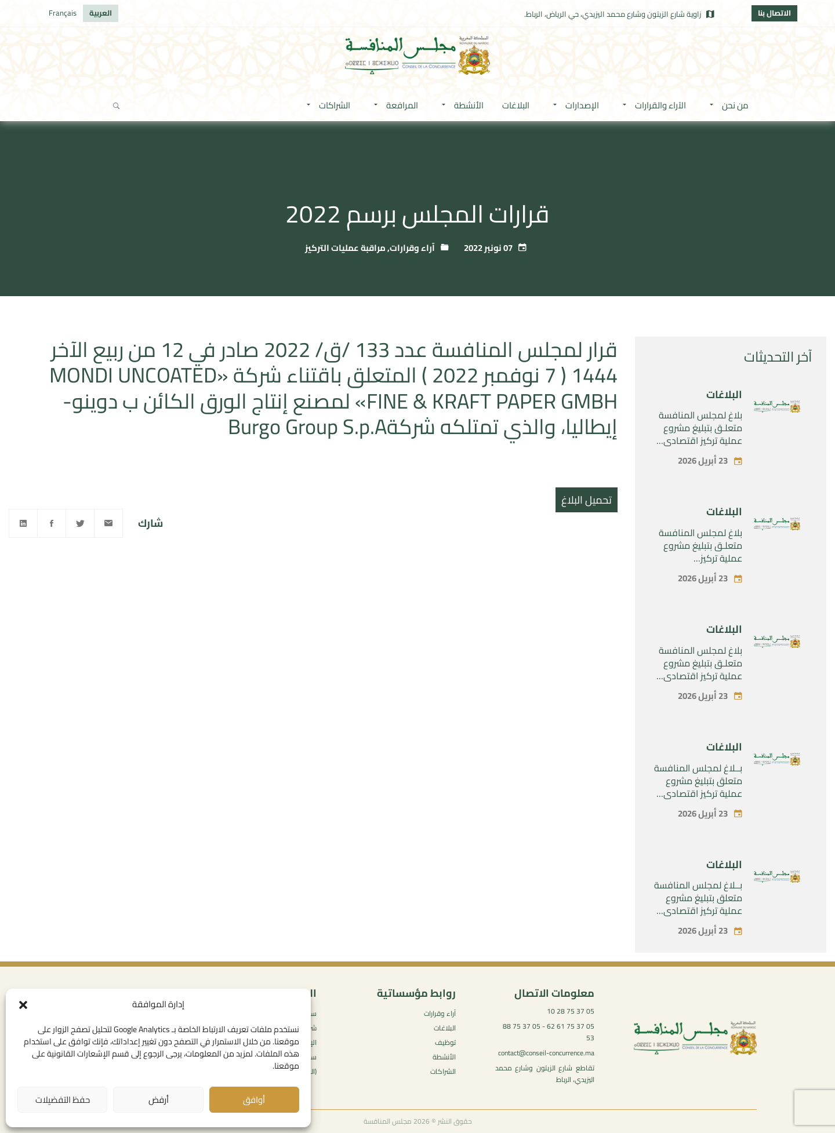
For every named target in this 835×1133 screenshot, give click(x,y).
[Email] (108, 523)
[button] (23, 1005)
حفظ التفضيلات (62, 1099)
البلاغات (724, 394)
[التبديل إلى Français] (62, 13)
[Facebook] (51, 523)
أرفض (158, 1099)
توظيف (445, 1042)
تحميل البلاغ (586, 499)
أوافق (254, 1099)
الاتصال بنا (774, 13)
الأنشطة (444, 1056)
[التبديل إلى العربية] (100, 13)
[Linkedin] (23, 523)
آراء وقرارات (412, 247)
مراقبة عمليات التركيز (345, 247)
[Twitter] (80, 523)
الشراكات (443, 1071)
